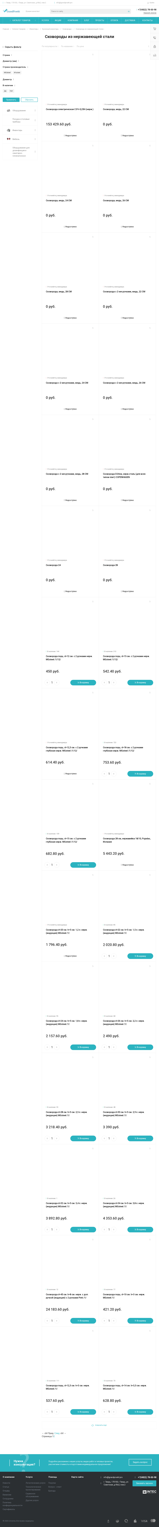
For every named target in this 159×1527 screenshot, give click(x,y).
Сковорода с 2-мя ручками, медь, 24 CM (67, 383)
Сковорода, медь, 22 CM (116, 109)
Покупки (52, 1483)
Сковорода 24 (53, 565)
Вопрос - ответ (55, 1487)
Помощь (52, 1477)
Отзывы (6, 1491)
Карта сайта (77, 1477)
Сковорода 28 (110, 565)
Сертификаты (9, 1509)
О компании (8, 1477)
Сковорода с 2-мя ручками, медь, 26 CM (124, 383)
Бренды (51, 1491)
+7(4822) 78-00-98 (147, 9)
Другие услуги (32, 1500)
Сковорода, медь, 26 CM (116, 200)
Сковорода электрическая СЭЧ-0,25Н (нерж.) (69, 109)
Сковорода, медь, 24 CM (59, 200)
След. (57, 1433)
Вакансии (7, 1495)
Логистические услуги (35, 1483)
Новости (6, 1483)
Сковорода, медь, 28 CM (59, 291)
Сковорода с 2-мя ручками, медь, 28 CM (67, 474)
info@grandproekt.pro (64, 3)
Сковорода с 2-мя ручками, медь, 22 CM (124, 291)
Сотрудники (8, 1499)
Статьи (6, 1487)
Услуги (29, 1477)
